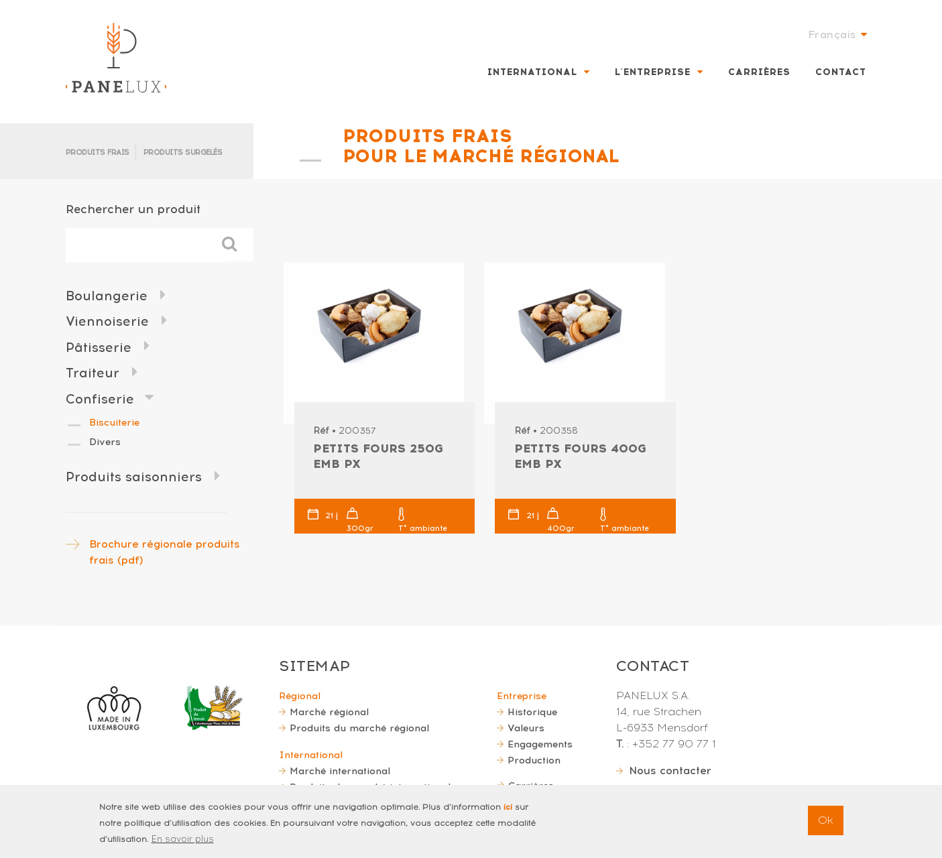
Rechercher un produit (133, 209)
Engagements (540, 744)
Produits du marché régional (359, 728)
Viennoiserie (107, 321)
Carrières (759, 72)
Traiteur (92, 373)
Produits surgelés (183, 152)
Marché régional (329, 712)
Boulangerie (107, 296)
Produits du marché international (370, 787)
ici (508, 813)
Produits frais (97, 152)
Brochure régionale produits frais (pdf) (164, 552)
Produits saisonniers (134, 477)
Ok (825, 826)
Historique (532, 712)
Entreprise (521, 696)
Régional (299, 696)
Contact (840, 72)
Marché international (340, 771)
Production (534, 760)
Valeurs (526, 728)
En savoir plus (183, 846)
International (532, 72)
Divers (105, 442)
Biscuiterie (114, 422)
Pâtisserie (98, 347)
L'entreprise (653, 72)
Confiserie (100, 399)
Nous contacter (670, 770)
